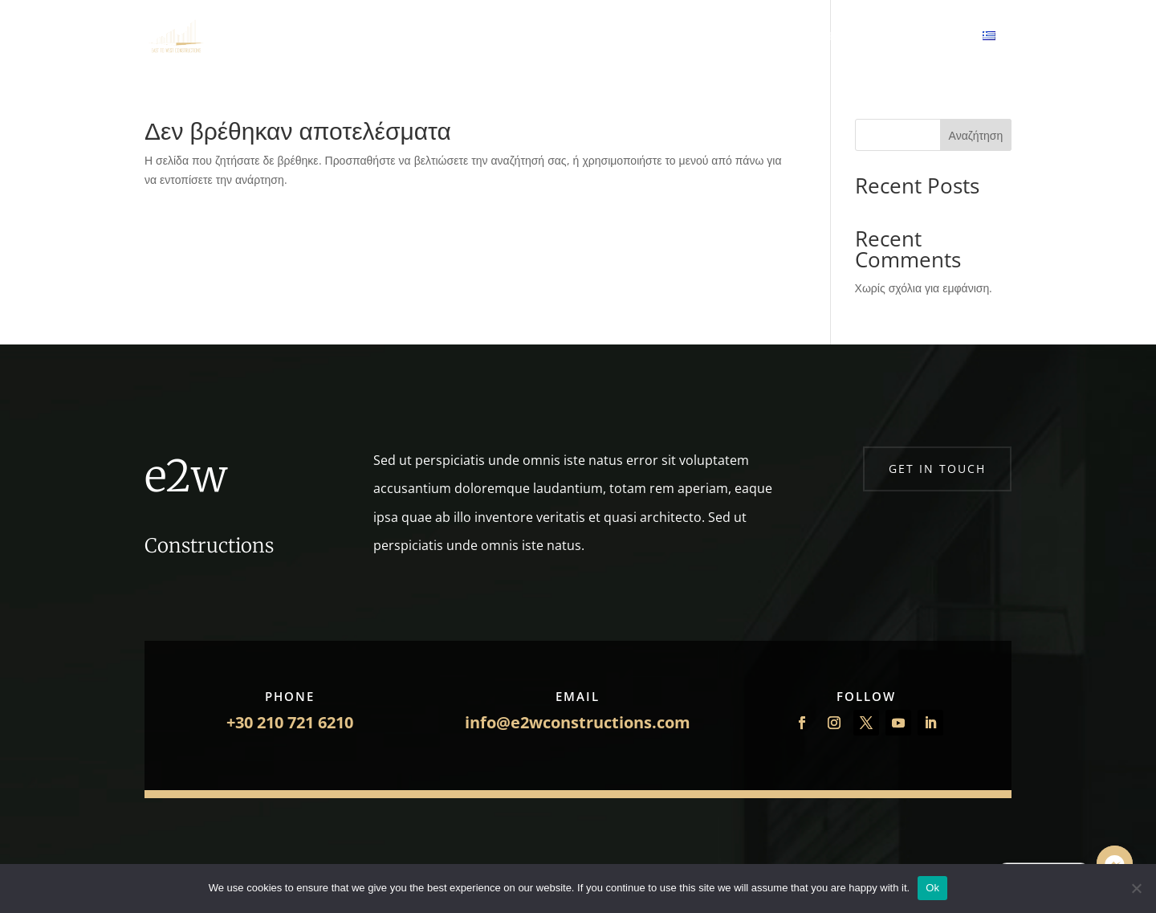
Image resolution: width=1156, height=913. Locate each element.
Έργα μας (578, 37)
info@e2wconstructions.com (577, 722)
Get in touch (937, 468)
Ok (932, 888)
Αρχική (409, 37)
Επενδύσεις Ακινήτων (887, 37)
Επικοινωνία (774, 37)
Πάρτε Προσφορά (673, 37)
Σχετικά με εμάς (490, 37)
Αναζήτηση (976, 135)
